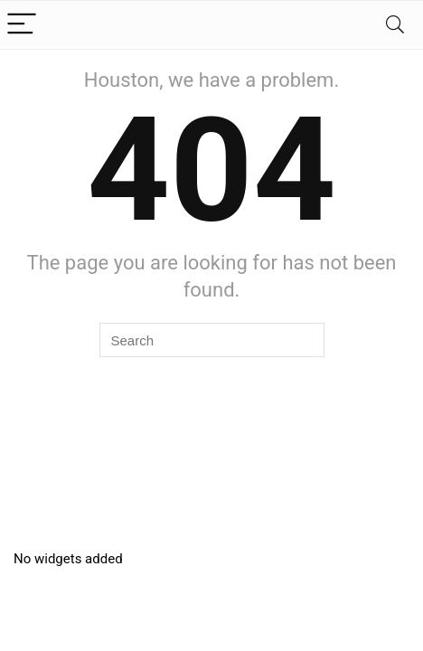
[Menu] (21, 25)
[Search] (395, 25)
